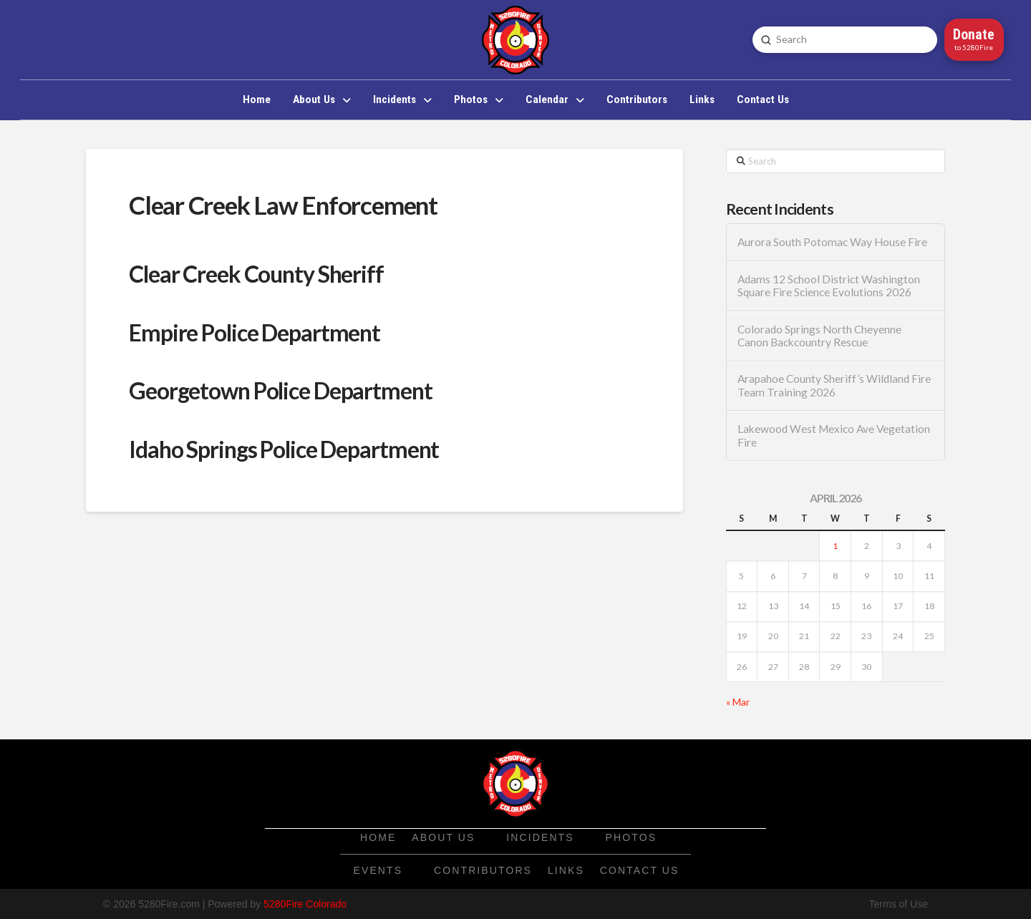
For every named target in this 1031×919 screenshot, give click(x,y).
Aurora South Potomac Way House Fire (832, 241)
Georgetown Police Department (280, 390)
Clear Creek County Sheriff (256, 274)
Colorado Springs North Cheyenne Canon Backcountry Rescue (819, 336)
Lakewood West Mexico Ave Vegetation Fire (833, 435)
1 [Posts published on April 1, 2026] (835, 545)
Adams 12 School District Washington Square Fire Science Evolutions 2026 (828, 286)
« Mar (738, 702)
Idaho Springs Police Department (284, 449)
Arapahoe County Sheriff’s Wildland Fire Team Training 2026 (834, 385)
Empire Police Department (254, 332)
